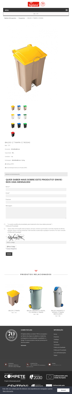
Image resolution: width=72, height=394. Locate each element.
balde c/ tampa (14, 310)
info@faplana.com (56, 365)
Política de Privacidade (12, 226)
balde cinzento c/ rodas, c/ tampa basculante (58, 312)
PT (37, 14)
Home (55, 334)
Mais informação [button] (8, 391)
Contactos (56, 344)
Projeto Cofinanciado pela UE (12, 381)
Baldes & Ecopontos (10, 18)
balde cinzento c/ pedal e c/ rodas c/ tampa (36, 311)
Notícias (56, 342)
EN (34, 14)
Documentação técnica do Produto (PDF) (16, 167)
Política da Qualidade (59, 347)
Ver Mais (23, 345)
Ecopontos (22, 18)
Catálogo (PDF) (9, 164)
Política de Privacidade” (15, 232)
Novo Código (11, 246)
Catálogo (56, 339)
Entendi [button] (63, 390)
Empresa (56, 337)
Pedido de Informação (12, 174)
